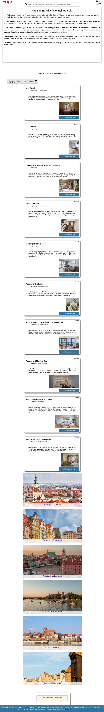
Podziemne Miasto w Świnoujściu (52, 697)
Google (27, 707)
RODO (67, 709)
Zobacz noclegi (69, 118)
